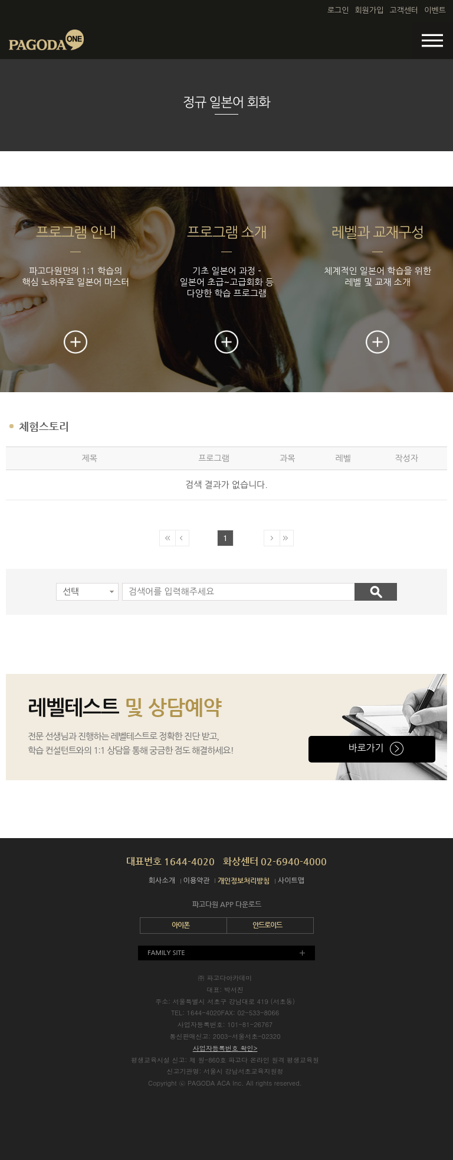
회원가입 (369, 10)
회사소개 (162, 880)
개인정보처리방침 (244, 880)
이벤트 (435, 10)
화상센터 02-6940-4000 (275, 861)
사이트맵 (291, 880)
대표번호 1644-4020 (170, 861)
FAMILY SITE (166, 953)
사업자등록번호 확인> (225, 1048)
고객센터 (403, 10)
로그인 (338, 10)
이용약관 (196, 880)
